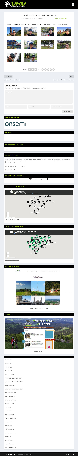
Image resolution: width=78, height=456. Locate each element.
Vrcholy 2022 (8, 363)
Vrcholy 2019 (8, 422)
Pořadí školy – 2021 (10, 385)
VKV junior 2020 (9, 414)
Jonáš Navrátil (27, 454)
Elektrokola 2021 (9, 403)
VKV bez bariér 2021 (10, 392)
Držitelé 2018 (8, 440)
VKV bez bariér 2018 (10, 447)
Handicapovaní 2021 (10, 396)
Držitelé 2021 (8, 371)
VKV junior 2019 (9, 429)
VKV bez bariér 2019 (10, 433)
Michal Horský (64, 18)
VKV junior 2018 (9, 444)
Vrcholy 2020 (8, 407)
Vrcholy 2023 (8, 360)
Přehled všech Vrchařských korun (39, 308)
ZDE (14, 170)
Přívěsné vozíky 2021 (10, 400)
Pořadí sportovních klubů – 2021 (13, 389)
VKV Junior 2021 (9, 374)
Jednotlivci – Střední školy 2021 (13, 378)
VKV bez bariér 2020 (10, 418)
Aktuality (59, 18)
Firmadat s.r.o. (11, 454)
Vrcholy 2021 (8, 367)
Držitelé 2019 (8, 425)
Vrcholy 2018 (8, 436)
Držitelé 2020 (8, 411)
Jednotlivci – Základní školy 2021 (14, 382)
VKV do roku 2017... (39, 351)
